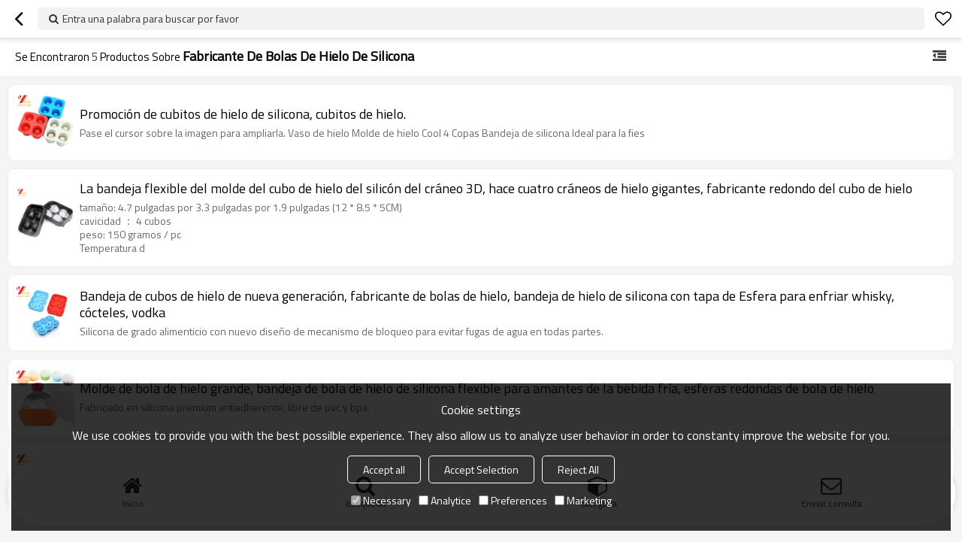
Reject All (578, 469)
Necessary (381, 500)
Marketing (583, 500)
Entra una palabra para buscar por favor (150, 18)
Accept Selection (481, 469)
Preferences (513, 500)
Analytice (445, 500)
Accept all (384, 469)
